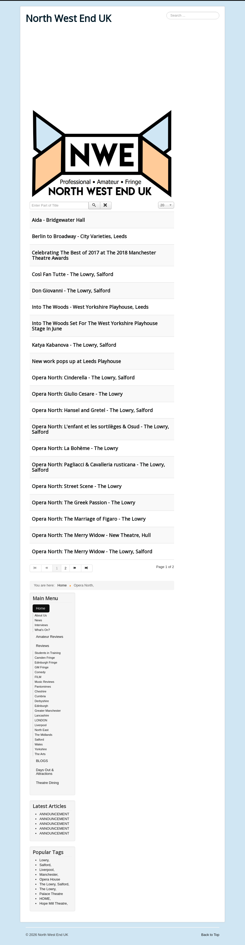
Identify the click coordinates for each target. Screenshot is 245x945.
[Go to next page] (75, 568)
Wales (39, 744)
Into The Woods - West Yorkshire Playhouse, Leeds (90, 307)
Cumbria (40, 696)
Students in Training (47, 652)
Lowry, (44, 860)
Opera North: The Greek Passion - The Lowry (83, 502)
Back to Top (210, 935)
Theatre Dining (47, 783)
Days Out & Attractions (44, 772)
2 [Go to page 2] (65, 568)
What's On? (42, 629)
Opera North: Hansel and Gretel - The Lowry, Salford (92, 410)
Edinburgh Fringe (46, 662)
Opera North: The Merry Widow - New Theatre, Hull (91, 535)
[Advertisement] (122, 67)
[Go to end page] (87, 568)
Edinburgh (41, 705)
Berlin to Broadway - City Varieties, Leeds (79, 236)
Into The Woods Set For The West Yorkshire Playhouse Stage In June (95, 326)
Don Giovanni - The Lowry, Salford (71, 290)
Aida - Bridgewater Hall (58, 220)
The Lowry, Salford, (54, 884)
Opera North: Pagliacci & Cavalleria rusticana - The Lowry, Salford (98, 467)
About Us (41, 615)
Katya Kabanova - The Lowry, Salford (74, 345)
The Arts (40, 754)
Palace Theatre (51, 894)
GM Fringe (41, 667)
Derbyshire (42, 701)
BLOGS (42, 761)
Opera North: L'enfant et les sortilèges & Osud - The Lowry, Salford (100, 429)
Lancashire (42, 715)
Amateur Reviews (49, 637)
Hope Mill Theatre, (53, 903)
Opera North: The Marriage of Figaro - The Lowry (89, 519)
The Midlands (43, 734)
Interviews (41, 625)
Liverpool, (46, 870)
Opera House (49, 879)
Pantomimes (43, 686)
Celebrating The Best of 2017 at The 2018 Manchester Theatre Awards (94, 255)
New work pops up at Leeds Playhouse (76, 361)
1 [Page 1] (57, 568)
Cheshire (40, 691)
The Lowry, (47, 889)
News (38, 620)
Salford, (45, 865)
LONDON (41, 720)
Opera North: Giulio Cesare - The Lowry (77, 394)
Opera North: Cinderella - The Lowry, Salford (83, 377)
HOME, (45, 899)
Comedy (40, 672)
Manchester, (48, 874)
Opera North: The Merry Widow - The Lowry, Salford (92, 551)
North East (41, 729)
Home (40, 608)
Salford (39, 739)
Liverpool (41, 725)
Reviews (42, 646)
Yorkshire (41, 749)
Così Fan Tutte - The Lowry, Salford (72, 274)
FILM (38, 677)
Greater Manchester (48, 710)
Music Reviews (44, 681)
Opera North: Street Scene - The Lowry (76, 486)
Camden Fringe (45, 657)
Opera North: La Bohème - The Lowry (75, 448)
